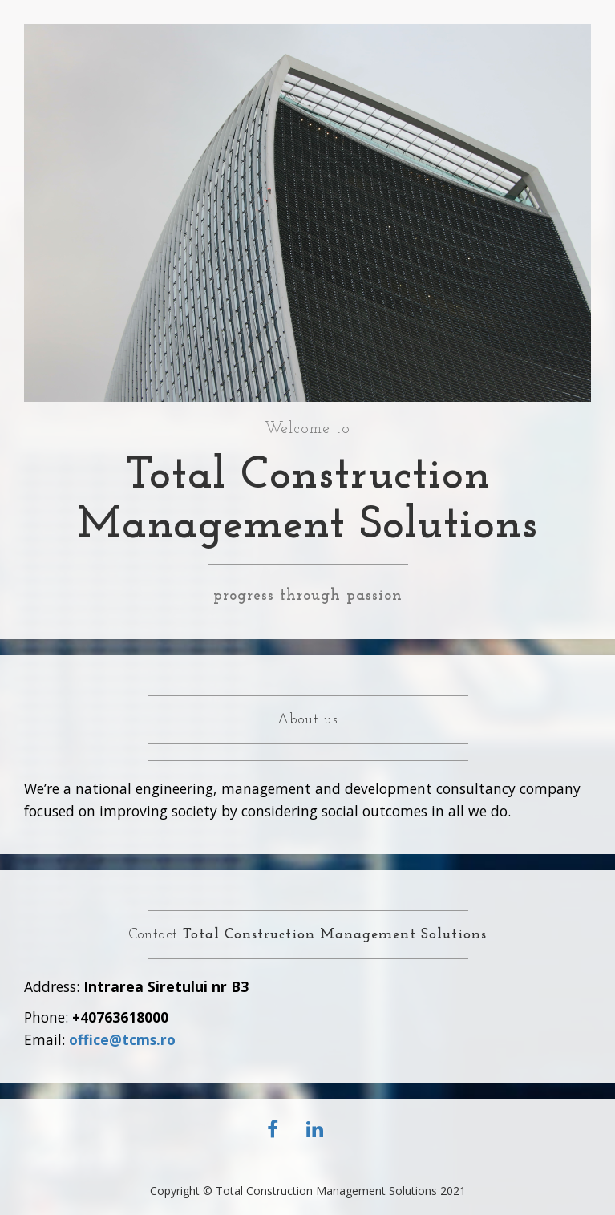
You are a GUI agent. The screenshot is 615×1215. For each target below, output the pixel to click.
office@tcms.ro (122, 1039)
